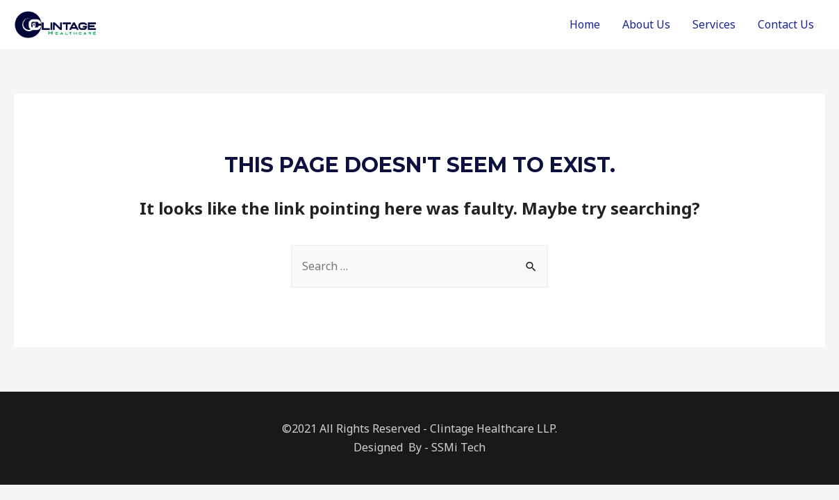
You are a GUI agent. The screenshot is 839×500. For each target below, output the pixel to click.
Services (714, 24)
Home (585, 24)
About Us (646, 24)
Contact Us (786, 24)
